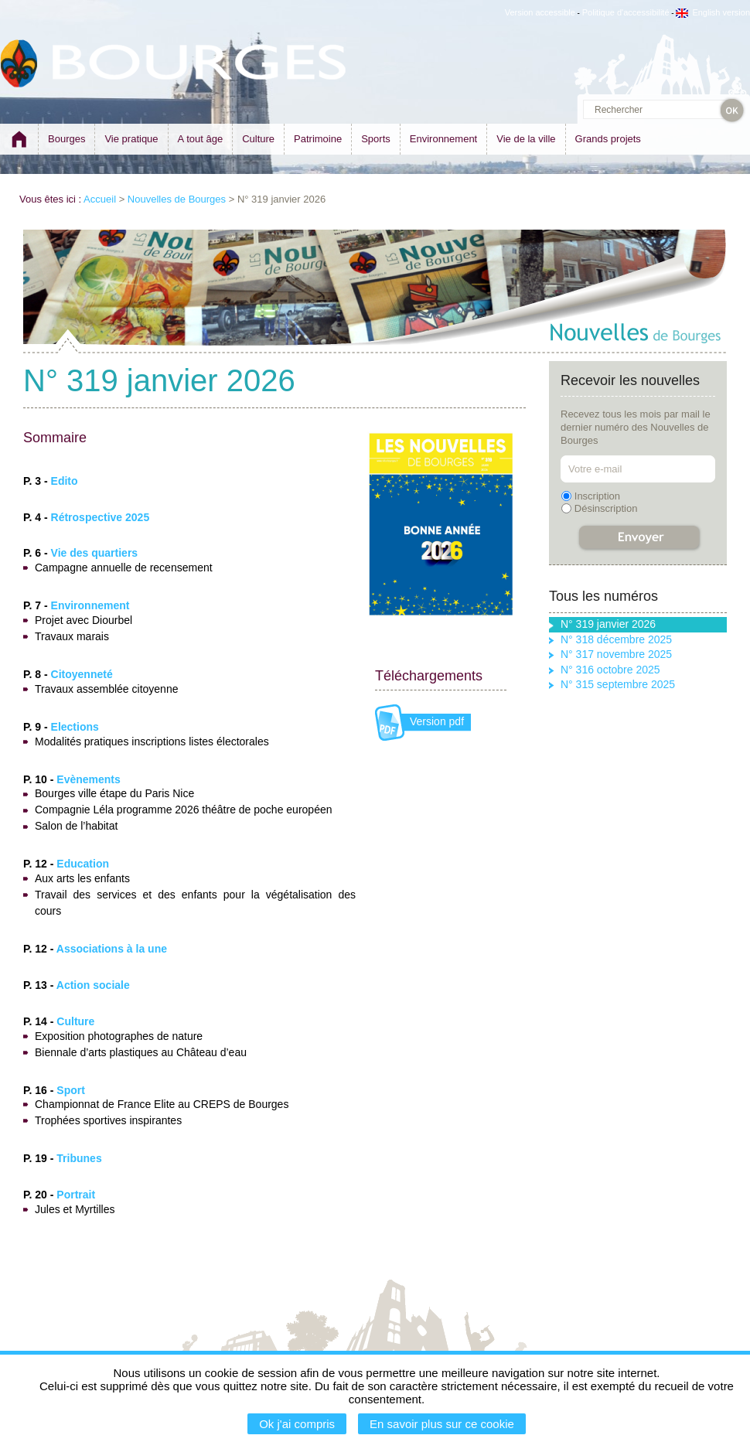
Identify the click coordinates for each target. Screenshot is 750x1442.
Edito (64, 481)
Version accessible (540, 12)
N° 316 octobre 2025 (610, 669)
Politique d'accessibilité (626, 12)
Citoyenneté (82, 674)
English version (713, 12)
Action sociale (93, 985)
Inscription (597, 496)
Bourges (66, 139)
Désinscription (606, 508)
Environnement (443, 139)
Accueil (100, 199)
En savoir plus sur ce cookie (442, 1423)
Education (82, 863)
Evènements (88, 779)
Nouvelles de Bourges (177, 199)
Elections (75, 727)
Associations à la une (111, 949)
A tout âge (200, 139)
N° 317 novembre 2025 (616, 654)
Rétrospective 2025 (100, 517)
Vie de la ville (525, 139)
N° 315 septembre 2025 (618, 684)
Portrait (75, 1194)
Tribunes (78, 1158)
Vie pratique (131, 139)
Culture (258, 139)
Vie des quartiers (94, 553)
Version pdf (437, 721)
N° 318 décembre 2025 (616, 639)
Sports (375, 139)
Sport (70, 1090)
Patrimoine (318, 139)
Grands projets (608, 139)
